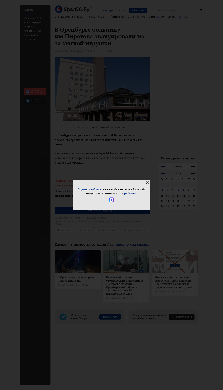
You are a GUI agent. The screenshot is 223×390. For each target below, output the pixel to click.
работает (130, 193)
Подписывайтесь (90, 189)
